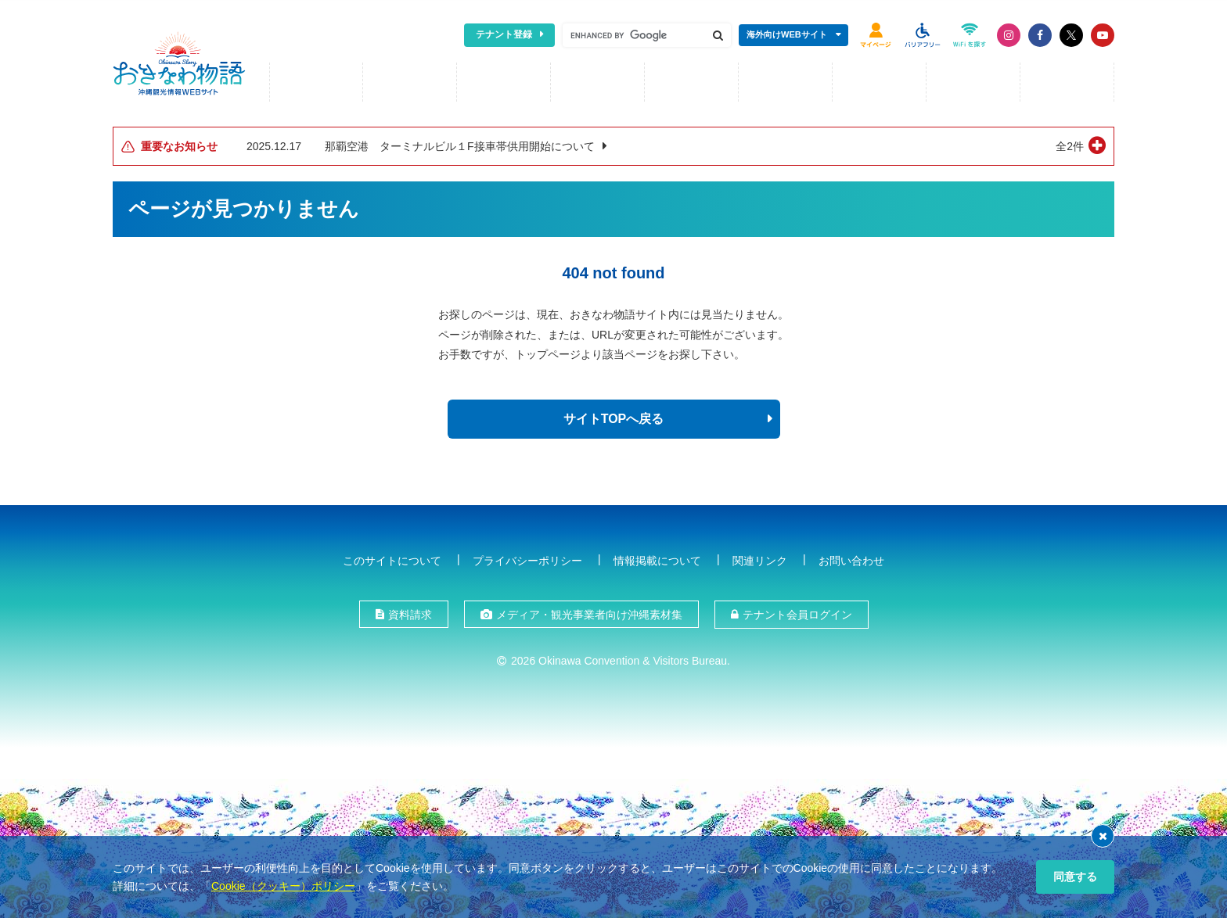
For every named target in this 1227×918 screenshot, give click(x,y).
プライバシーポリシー (527, 558)
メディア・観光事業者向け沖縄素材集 (589, 613)
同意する (1075, 876)
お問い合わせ (851, 558)
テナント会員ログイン (797, 613)
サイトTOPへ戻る (613, 417)
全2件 (1070, 144)
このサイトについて (392, 558)
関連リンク (759, 558)
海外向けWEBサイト (787, 34)
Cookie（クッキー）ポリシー (283, 886)
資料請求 (410, 613)
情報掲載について (657, 558)
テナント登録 (504, 34)
